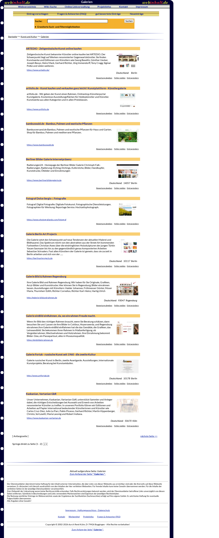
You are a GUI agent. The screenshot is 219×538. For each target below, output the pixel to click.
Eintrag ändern (133, 78)
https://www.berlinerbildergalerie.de (44, 180)
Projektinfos (104, 6)
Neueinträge (136, 13)
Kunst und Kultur (29, 36)
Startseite (12, 36)
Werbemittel (74, 517)
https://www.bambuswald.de (40, 145)
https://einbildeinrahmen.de (40, 340)
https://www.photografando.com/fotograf (46, 219)
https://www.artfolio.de (38, 109)
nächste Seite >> (148, 436)
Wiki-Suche (50, 6)
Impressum (142, 6)
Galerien (45, 36)
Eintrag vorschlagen (37, 13)
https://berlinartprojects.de (39, 258)
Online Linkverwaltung (77, 6)
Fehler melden (119, 78)
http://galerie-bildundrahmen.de (42, 297)
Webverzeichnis (27, 6)
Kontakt (123, 6)
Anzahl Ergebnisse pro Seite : (84, 26)
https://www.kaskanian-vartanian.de (44, 418)
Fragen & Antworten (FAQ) (71, 13)
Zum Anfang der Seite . (88, 473)
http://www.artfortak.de (38, 375)
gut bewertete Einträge (108, 13)
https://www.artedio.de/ (38, 70)
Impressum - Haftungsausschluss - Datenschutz (87, 510)
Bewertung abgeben (104, 78)
